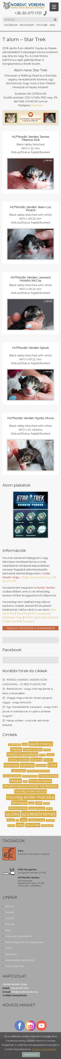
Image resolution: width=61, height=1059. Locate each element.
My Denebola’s (46, 617)
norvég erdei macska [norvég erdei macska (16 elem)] (30, 797)
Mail (52, 25)
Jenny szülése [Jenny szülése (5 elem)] (19, 759)
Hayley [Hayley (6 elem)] (16, 749)
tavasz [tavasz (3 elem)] (10, 820)
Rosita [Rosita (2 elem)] (46, 803)
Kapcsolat (11, 954)
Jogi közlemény (14, 966)
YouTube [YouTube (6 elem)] (33, 825)
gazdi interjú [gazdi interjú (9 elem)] (40, 744)
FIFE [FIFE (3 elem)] (24, 744)
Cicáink (9, 918)
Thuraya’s (28, 621)
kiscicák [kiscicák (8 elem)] (11, 765)
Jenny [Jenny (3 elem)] (50, 754)
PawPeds (37, 105)
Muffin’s (30, 617)
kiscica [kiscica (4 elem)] (48, 759)
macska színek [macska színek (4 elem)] (48, 775)
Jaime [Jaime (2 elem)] (42, 755)
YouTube (41, 25)
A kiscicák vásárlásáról (18, 936)
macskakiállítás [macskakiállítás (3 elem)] (12, 776)
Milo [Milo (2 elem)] (25, 781)
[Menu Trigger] (54, 6)
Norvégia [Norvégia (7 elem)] (19, 803)
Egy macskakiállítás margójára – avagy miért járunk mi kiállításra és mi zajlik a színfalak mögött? (30, 711)
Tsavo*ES (22, 613)
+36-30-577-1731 (28, 13)
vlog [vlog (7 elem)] (20, 825)
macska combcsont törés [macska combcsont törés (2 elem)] (38, 771)
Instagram (27, 25)
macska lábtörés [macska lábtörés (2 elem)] (30, 776)
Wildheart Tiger (12, 617)
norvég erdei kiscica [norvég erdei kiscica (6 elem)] (30, 791)
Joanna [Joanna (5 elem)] (36, 759)
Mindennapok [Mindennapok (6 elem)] (40, 781)
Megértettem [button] (31, 1054)
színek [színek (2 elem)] (49, 808)
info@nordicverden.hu (35, 577)
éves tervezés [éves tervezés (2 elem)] (47, 825)
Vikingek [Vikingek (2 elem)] (50, 820)
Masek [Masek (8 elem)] (15, 781)
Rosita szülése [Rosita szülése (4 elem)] (18, 808)
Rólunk (9, 906)
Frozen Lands (11, 621)
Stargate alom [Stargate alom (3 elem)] (36, 808)
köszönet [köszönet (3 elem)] (41, 765)
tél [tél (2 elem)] (17, 820)
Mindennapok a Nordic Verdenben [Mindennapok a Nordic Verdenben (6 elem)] (30, 786)
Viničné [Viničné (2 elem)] (11, 825)
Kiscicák (10, 924)
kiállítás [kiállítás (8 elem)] (27, 765)
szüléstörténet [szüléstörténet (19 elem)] (39, 814)
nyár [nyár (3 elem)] (31, 803)
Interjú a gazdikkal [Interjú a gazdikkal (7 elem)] (22, 754)
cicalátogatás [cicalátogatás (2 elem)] (14, 745)
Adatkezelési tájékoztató (20, 960)
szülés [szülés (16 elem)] (12, 814)
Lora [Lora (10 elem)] (52, 765)
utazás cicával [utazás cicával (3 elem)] (36, 820)
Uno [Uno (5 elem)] (24, 819)
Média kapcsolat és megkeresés (24, 942)
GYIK (8, 948)
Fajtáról (9, 912)
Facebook (10, 25)
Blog (8, 930)
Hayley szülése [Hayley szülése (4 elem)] (33, 749)
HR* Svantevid (39, 613)
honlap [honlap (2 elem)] (47, 750)
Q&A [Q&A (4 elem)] (38, 802)
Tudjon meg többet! (44, 1049)
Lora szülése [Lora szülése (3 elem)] (18, 770)
